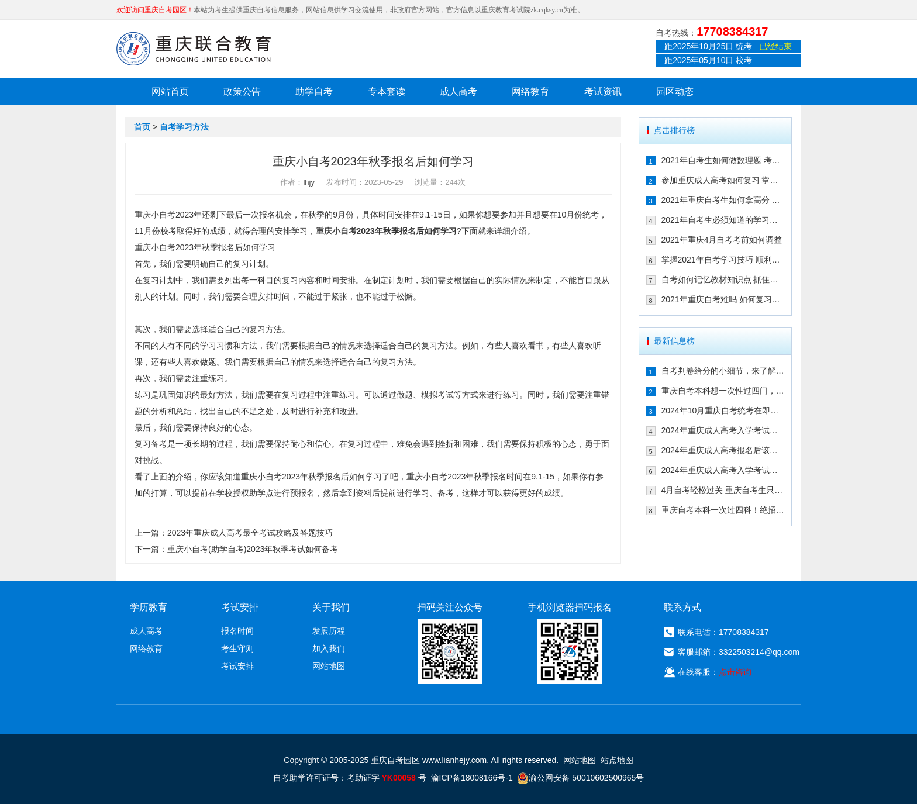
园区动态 (675, 91)
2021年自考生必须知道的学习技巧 (723, 220)
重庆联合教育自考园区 (193, 48)
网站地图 (328, 666)
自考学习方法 (184, 127)
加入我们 (328, 648)
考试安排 (237, 666)
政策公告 (242, 91)
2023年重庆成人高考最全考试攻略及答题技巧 (250, 532)
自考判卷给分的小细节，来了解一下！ (723, 370)
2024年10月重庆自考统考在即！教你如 (723, 410)
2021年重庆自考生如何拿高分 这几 (723, 200)
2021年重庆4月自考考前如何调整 (721, 239)
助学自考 (314, 91)
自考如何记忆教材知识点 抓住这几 (723, 279)
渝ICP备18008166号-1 (472, 777)
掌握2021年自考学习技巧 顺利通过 (723, 259)
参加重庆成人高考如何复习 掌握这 (723, 180)
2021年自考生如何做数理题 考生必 (723, 160)
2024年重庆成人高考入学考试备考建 (723, 470)
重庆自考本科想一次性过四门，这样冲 (723, 390)
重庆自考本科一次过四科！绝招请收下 (723, 510)
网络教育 (530, 91)
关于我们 (331, 607)
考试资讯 (603, 91)
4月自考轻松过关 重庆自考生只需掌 (723, 490)
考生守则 (237, 648)
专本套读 (386, 91)
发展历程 (328, 631)
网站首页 (170, 91)
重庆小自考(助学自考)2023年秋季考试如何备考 (252, 549)
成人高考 (458, 91)
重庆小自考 (155, 214)
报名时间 (237, 631)
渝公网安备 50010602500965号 (580, 777)
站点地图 (617, 760)
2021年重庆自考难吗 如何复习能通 (723, 299)
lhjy (309, 182)
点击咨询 (735, 672)
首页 (142, 127)
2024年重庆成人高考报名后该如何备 (723, 450)
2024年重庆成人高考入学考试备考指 (723, 430)
